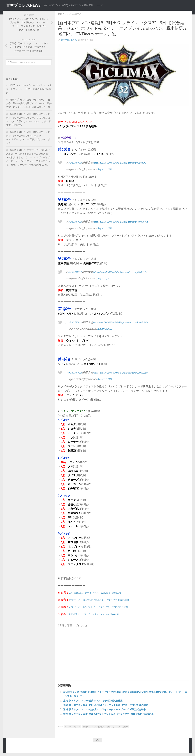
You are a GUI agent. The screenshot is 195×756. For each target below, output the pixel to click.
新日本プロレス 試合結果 (117, 727)
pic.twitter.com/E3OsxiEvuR (146, 372)
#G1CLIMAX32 (76, 162)
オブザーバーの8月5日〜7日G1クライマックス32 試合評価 (105, 606)
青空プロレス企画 (69, 40)
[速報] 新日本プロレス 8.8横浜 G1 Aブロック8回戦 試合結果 (98, 700)
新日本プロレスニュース (71, 13)
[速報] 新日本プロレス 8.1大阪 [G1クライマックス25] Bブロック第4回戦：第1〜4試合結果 (117, 713)
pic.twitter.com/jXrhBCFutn (145, 272)
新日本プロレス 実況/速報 (94, 727)
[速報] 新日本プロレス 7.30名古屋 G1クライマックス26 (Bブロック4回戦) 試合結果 (112, 709)
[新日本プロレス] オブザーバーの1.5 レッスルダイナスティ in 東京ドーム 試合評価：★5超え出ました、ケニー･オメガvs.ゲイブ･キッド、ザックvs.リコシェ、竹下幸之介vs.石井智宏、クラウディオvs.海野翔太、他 (28, 157)
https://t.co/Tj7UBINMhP (109, 162)
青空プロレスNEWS (26, 5)
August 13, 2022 (106, 169)
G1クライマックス (72, 727)
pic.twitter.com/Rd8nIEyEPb (146, 322)
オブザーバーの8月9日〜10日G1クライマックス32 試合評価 (105, 599)
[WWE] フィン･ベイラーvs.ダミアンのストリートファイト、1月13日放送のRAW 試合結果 (29, 89)
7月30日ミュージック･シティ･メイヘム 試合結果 (99, 614)
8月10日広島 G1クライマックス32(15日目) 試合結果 (100, 592)
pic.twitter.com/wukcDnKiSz (146, 221)
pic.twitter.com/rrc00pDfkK (146, 162)
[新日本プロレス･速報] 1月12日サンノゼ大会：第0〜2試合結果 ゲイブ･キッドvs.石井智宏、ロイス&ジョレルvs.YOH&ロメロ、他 (29, 103)
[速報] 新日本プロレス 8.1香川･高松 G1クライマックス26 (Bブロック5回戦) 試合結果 (114, 704)
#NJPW (127, 162)
